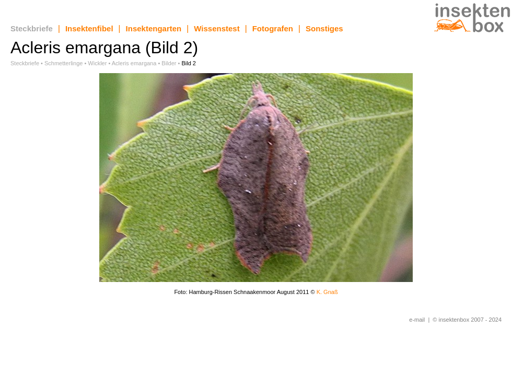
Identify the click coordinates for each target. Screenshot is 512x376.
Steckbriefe (31, 28)
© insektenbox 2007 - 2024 (467, 319)
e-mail (417, 319)
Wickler (97, 63)
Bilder (168, 63)
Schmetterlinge (63, 63)
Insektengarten (154, 28)
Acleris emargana (134, 63)
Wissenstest (216, 28)
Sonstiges (324, 28)
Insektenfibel (89, 28)
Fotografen (272, 28)
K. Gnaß (327, 292)
